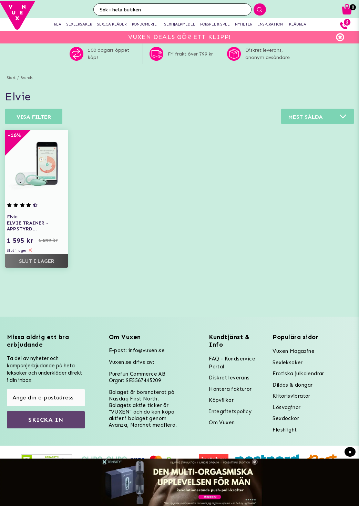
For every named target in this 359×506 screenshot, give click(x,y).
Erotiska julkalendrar (298, 373)
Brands (26, 78)
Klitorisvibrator (291, 396)
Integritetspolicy (230, 411)
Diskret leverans (229, 378)
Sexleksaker (287, 362)
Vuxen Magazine (294, 351)
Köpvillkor (221, 400)
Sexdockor (286, 418)
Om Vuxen (222, 422)
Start (11, 78)
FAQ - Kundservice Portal (232, 363)
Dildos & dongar (292, 385)
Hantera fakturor (230, 389)
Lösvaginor (286, 407)
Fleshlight (285, 430)
